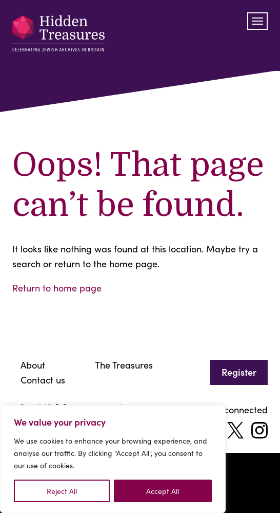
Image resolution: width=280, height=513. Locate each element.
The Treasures (124, 364)
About (33, 364)
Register (239, 371)
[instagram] (259, 430)
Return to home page (57, 287)
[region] (113, 459)
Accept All (162, 491)
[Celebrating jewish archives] (58, 35)
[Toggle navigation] (257, 21)
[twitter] (235, 430)
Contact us (43, 379)
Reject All (62, 491)
